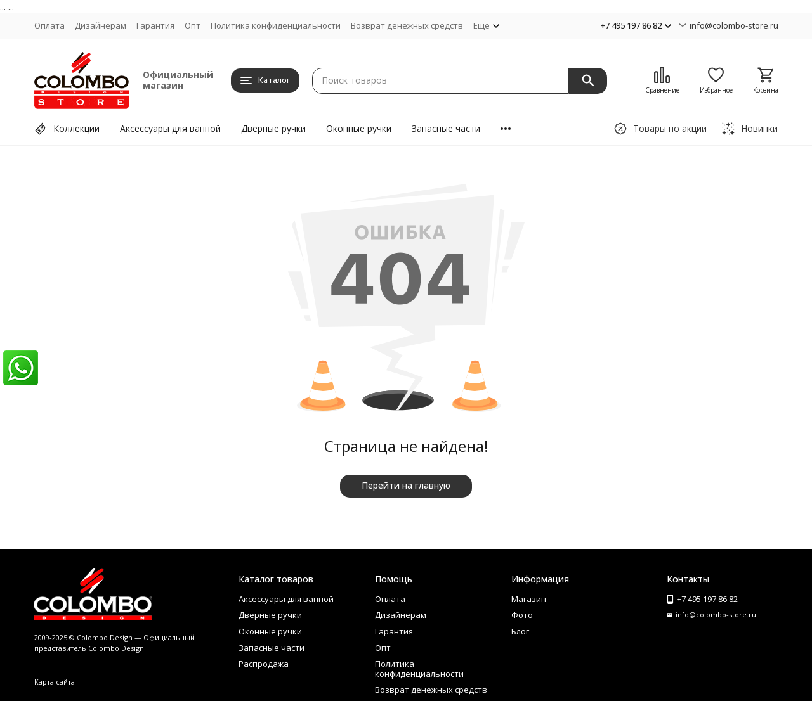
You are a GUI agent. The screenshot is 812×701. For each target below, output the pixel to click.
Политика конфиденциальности (276, 25)
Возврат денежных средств (407, 25)
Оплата (49, 25)
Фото (522, 615)
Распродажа (264, 663)
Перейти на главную (406, 485)
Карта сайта (54, 681)
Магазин (528, 599)
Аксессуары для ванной (170, 128)
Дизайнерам (100, 25)
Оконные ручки (358, 128)
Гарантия (155, 25)
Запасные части (446, 128)
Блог (520, 631)
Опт (192, 25)
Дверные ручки (273, 128)
